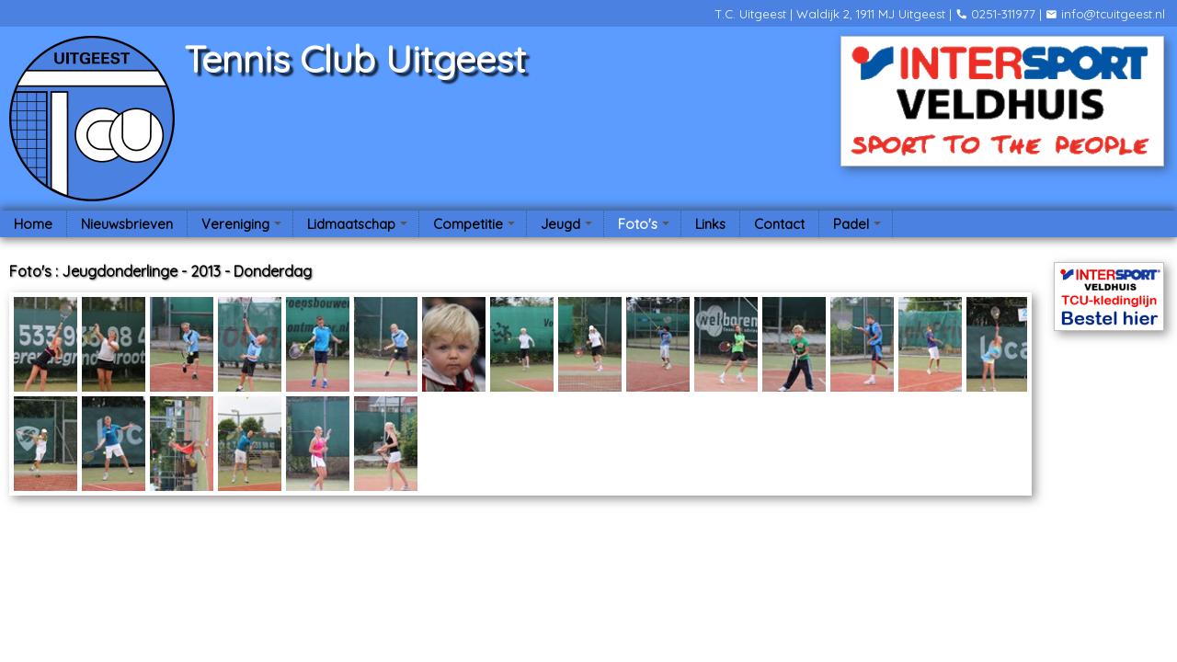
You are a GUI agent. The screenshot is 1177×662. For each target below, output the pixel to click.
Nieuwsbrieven (127, 224)
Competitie (476, 226)
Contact (779, 224)
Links (710, 224)
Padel (859, 226)
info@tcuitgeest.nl (1105, 13)
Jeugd (569, 226)
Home (33, 224)
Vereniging (243, 226)
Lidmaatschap (359, 226)
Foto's (646, 226)
